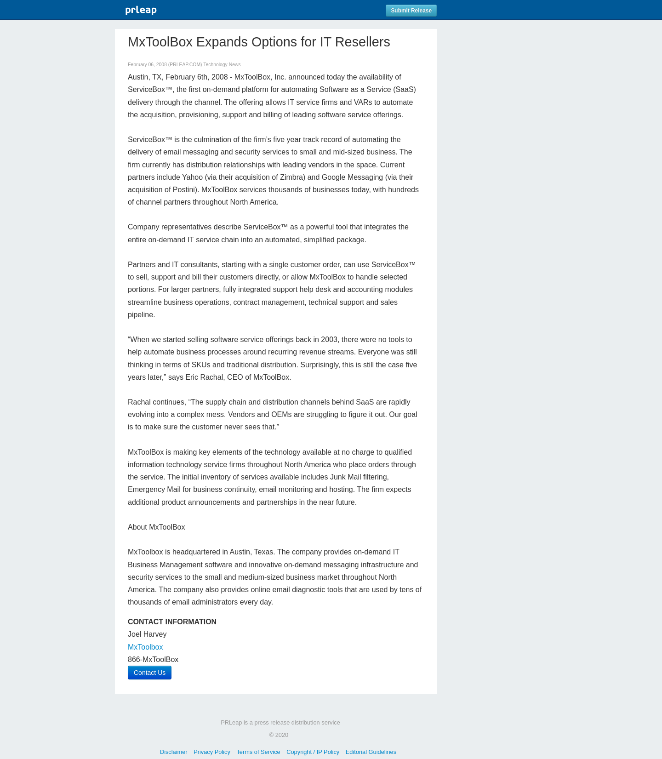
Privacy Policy (212, 751)
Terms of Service (258, 751)
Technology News (221, 64)
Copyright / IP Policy (312, 751)
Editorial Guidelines (371, 751)
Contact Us (150, 672)
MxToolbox (145, 647)
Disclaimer (174, 751)
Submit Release (411, 10)
